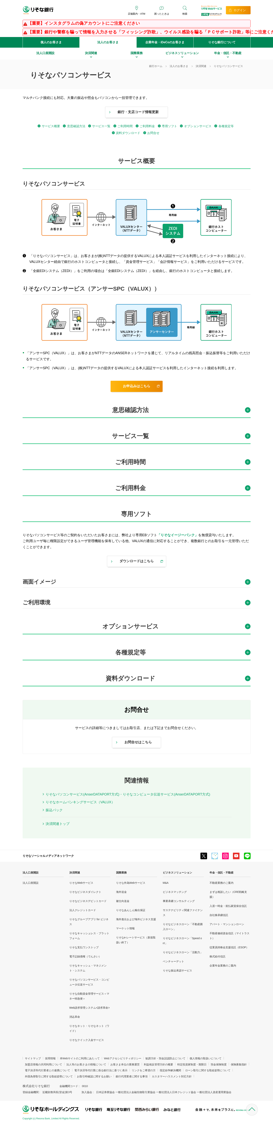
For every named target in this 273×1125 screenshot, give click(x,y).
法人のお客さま (108, 42)
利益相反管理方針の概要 (158, 1064)
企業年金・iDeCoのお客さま (164, 42)
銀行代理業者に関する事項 (132, 1076)
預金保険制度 (219, 1064)
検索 (184, 13)
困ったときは (161, 13)
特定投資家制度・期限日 (192, 1064)
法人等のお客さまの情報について (86, 1064)
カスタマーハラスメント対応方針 (172, 1076)
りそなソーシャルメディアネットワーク (48, 855)
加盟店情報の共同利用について (43, 1064)
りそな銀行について (222, 42)
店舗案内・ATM (136, 13)
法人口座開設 (31, 872)
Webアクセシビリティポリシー (122, 1058)
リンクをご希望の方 (144, 1070)
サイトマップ (33, 1058)
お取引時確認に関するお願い (94, 1076)
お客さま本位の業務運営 (125, 1064)
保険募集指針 (239, 1064)
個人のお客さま (51, 42)
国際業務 (121, 872)
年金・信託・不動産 (221, 872)
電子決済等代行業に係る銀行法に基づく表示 (100, 1070)
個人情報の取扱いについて (206, 1058)
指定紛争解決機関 (170, 1070)
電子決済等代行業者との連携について (47, 1070)
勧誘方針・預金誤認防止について (165, 1058)
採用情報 (50, 1058)
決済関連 (74, 872)
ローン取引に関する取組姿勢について (207, 1070)
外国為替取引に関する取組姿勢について (49, 1076)
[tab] (137, 412)
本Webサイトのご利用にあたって (80, 1058)
